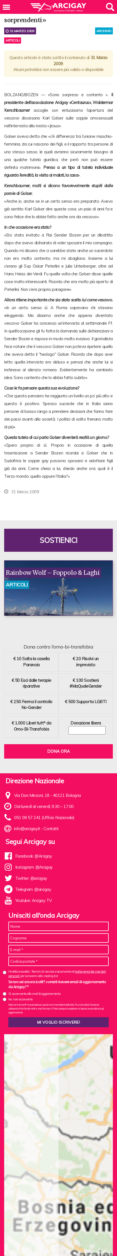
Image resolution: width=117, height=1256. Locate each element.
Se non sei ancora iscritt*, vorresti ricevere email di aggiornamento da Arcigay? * (57, 984)
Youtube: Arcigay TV (33, 900)
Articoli (13, 40)
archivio (103, 31)
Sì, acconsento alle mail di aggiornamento (34, 994)
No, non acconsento (20, 999)
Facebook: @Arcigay (33, 856)
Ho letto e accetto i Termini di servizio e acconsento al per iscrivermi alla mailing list (57, 974)
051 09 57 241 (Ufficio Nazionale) (44, 817)
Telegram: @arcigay (33, 889)
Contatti (51, 828)
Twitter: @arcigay (31, 878)
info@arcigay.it (27, 828)
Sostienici (58, 540)
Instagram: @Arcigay (34, 867)
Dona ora (58, 751)
